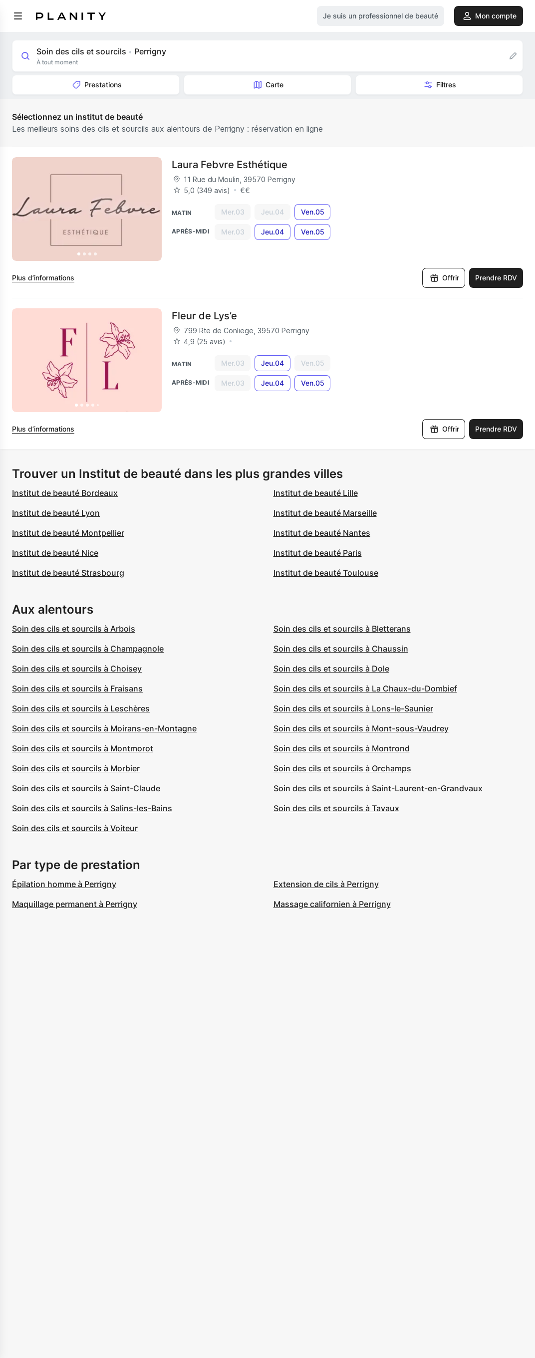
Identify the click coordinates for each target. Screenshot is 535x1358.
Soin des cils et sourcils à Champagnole (88, 649)
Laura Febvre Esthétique (229, 165)
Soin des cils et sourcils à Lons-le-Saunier (353, 708)
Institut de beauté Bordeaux (65, 493)
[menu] (18, 16)
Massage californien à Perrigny (332, 904)
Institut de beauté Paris (317, 553)
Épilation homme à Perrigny (64, 884)
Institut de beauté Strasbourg (68, 573)
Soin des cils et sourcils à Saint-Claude (86, 788)
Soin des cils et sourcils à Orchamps (342, 768)
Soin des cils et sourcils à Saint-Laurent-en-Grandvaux (378, 788)
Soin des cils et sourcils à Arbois (73, 629)
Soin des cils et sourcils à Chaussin (340, 649)
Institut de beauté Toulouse (325, 573)
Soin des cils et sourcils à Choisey (77, 669)
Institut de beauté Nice (55, 553)
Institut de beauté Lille (315, 493)
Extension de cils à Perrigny (326, 884)
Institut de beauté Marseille (325, 513)
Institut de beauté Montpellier (68, 533)
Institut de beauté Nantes (321, 533)
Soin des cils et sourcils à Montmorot (82, 748)
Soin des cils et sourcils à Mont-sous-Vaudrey (361, 728)
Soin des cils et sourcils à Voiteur (75, 828)
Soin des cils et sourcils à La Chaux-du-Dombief (365, 688)
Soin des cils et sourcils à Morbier (76, 768)
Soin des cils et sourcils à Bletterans (342, 629)
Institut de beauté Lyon (56, 513)
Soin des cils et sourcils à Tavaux (336, 808)
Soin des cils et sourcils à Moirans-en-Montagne (104, 728)
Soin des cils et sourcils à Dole (331, 669)
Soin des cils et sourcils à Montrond (341, 748)
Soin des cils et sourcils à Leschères (81, 708)
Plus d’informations (43, 277)
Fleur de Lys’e (204, 316)
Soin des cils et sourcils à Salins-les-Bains (92, 808)
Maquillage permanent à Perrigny (74, 904)
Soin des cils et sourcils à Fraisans (77, 688)
